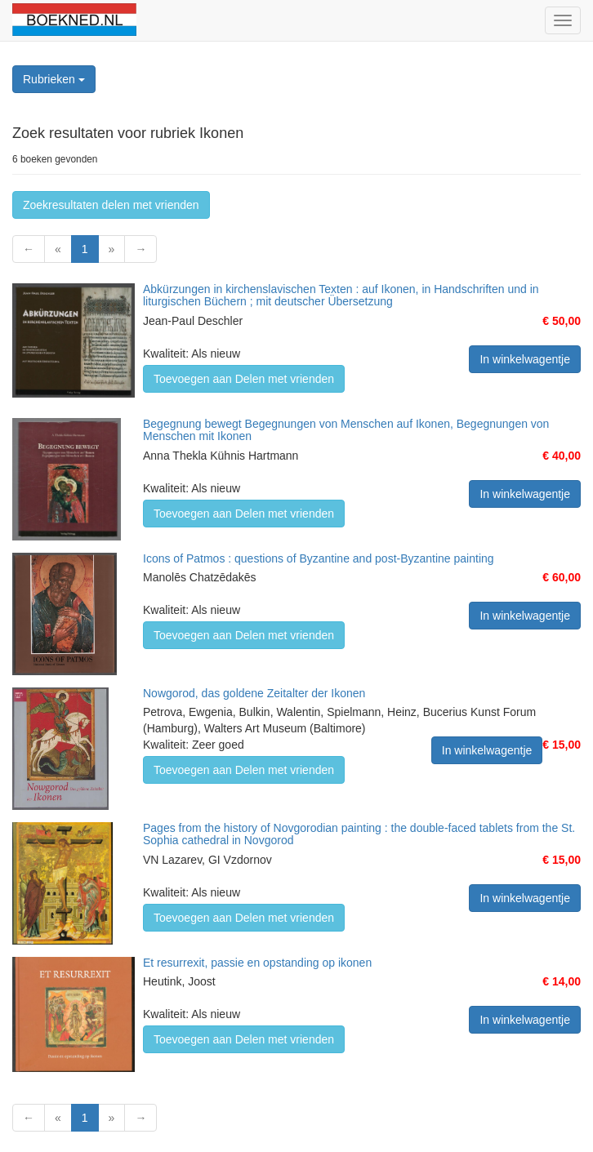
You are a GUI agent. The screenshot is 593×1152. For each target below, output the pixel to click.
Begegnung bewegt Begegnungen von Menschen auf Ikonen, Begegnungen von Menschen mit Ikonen (346, 430)
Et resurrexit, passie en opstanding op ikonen (257, 962)
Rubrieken (54, 79)
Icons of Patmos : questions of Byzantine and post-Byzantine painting (318, 558)
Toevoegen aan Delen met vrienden (244, 378)
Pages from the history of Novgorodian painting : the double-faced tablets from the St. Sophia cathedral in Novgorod (359, 834)
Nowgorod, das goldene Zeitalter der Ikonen (254, 693)
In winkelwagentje (524, 359)
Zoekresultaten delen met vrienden (111, 204)
